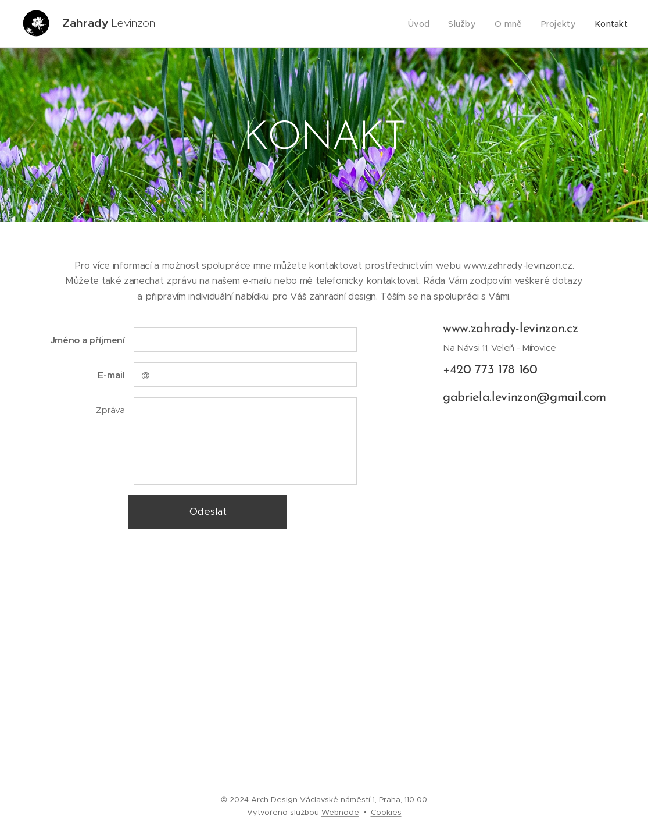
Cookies (386, 812)
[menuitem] (429, 23)
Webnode (340, 812)
